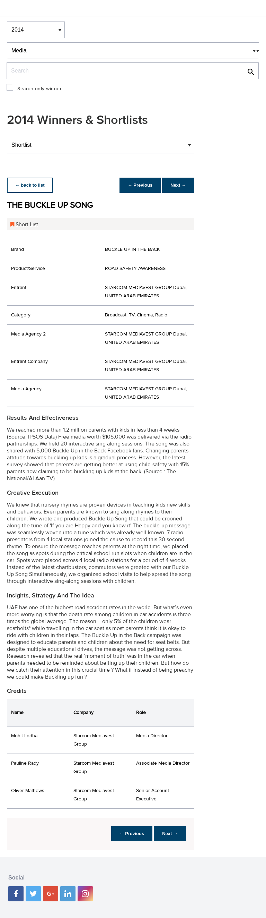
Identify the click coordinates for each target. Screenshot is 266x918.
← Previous (140, 185)
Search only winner (39, 89)
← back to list (30, 185)
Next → (178, 185)
